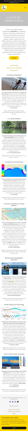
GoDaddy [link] (17, 406)
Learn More (14, 58)
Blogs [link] (14, 413)
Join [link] (14, 415)
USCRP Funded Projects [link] (14, 409)
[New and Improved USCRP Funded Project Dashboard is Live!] (14, 1)
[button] (25, 7)
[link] (4, 7)
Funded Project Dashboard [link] (14, 411)
